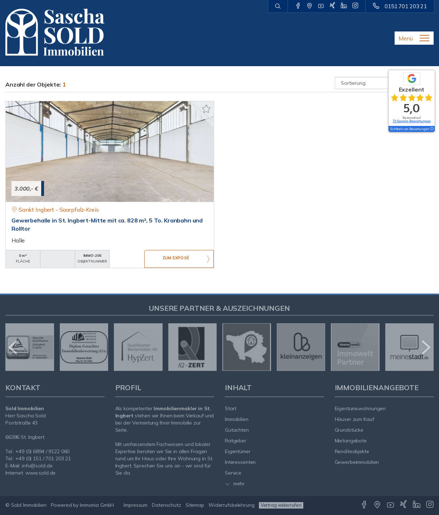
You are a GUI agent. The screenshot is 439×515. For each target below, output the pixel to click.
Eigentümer (238, 451)
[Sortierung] (384, 83)
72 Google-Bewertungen (411, 121)
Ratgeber (235, 440)
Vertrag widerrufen (281, 505)
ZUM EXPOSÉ (176, 259)
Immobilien (237, 419)
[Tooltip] (431, 129)
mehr (235, 483)
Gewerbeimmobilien (357, 462)
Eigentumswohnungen (360, 408)
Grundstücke (349, 430)
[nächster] (426, 347)
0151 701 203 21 (406, 6)
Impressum (136, 505)
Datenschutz (166, 505)
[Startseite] (55, 32)
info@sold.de (37, 465)
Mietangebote (351, 440)
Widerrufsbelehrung (231, 505)
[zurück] (13, 347)
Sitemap (194, 505)
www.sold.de (40, 473)
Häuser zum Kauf (354, 419)
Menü (406, 38)
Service (233, 473)
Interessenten (240, 462)
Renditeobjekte (352, 451)
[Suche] (278, 6)
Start (230, 408)
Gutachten (237, 430)
